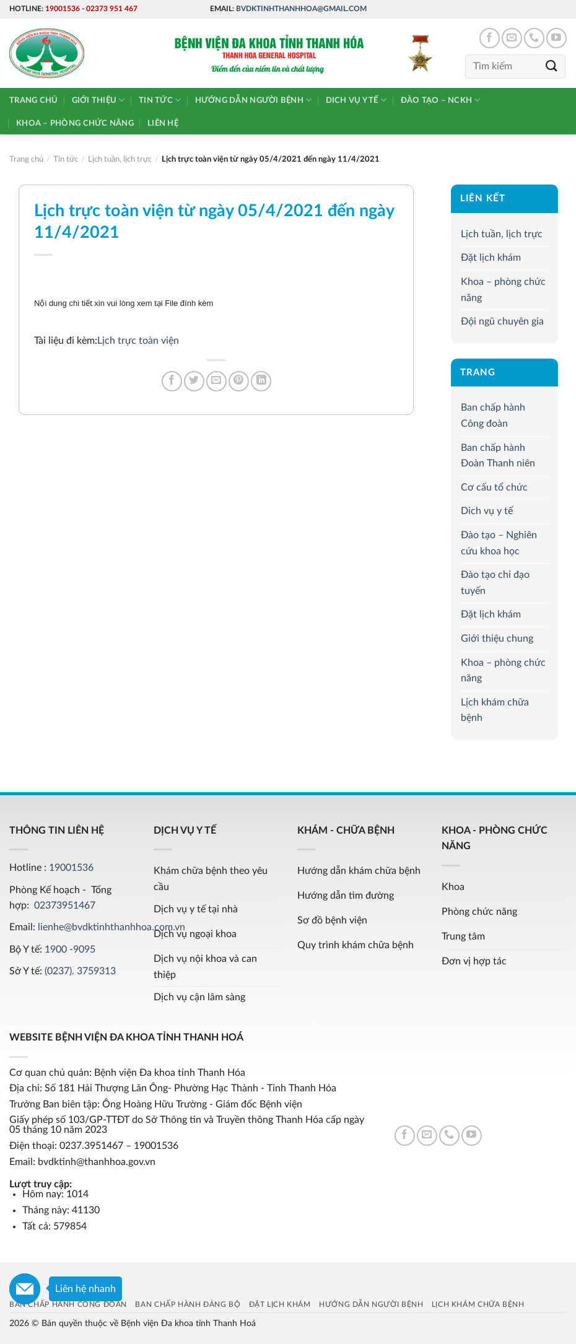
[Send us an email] (512, 38)
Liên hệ (162, 123)
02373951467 (64, 905)
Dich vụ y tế (356, 100)
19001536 (62, 8)
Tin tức (160, 100)
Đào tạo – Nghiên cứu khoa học (499, 543)
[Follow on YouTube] (556, 38)
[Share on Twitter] (194, 381)
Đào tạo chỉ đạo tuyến (495, 583)
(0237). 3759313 (80, 971)
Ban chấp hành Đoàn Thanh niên (498, 456)
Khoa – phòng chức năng (75, 123)
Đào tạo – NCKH (441, 100)
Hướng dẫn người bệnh (253, 100)
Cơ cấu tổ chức (494, 487)
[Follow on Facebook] (489, 38)
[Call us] (534, 38)
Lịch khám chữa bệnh (495, 710)
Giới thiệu (98, 100)
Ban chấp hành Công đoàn (493, 416)
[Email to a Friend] (216, 381)
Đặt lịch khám (491, 258)
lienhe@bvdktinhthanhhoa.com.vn (111, 927)
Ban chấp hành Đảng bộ (187, 1304)
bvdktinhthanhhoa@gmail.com (301, 8)
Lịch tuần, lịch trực (502, 234)
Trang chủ (33, 100)
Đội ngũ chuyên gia (502, 321)
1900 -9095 (70, 949)
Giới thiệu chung (497, 639)
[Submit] (551, 67)
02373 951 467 (111, 8)
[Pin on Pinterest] (239, 381)
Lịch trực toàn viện (138, 341)
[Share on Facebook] (172, 381)
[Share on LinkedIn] (261, 381)
